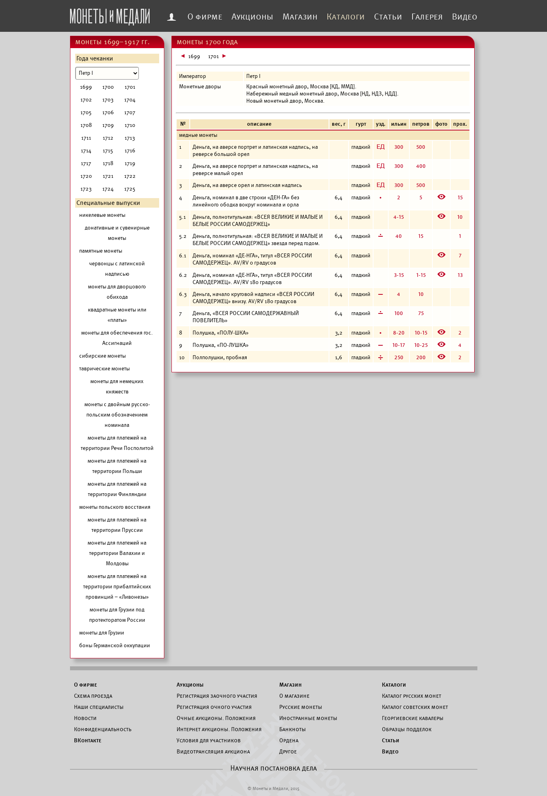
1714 (86, 150)
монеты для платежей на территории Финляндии (117, 489)
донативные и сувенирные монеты (117, 232)
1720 (86, 176)
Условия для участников (209, 740)
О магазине (294, 696)
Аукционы (252, 16)
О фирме (204, 16)
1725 (129, 188)
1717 (86, 163)
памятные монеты (100, 250)
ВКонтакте (87, 740)
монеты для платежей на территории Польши (117, 466)
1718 (108, 163)
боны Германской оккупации (114, 645)
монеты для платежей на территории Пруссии (117, 524)
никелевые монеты (102, 215)
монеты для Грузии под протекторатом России (117, 614)
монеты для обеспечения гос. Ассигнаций (117, 337)
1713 (130, 137)
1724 (108, 188)
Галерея (427, 16)
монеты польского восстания (114, 507)
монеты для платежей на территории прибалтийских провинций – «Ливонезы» (117, 586)
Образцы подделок (407, 729)
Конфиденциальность (102, 729)
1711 (86, 137)
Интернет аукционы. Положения (219, 729)
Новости (85, 718)
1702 (86, 99)
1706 (108, 112)
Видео (464, 16)
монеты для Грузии (101, 632)
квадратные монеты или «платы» (117, 314)
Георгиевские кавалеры (413, 718)
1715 (108, 150)
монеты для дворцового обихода (117, 291)
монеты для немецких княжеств (117, 386)
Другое (288, 751)
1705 (85, 112)
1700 (108, 87)
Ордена (288, 740)
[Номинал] (107, 73)
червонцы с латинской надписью (117, 268)
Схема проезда (93, 696)
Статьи (388, 16)
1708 (86, 125)
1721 (108, 176)
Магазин (299, 16)
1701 (130, 87)
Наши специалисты (99, 707)
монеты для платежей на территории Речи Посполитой (117, 443)
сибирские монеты (102, 355)
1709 (108, 125)
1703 (107, 99)
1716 (130, 150)
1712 (108, 137)
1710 (130, 125)
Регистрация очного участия (214, 707)
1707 (129, 112)
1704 (130, 99)
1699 (86, 87)
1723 (85, 188)
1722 (130, 176)
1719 (130, 163)
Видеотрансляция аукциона (213, 751)
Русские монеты (300, 707)
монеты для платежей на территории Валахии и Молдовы (117, 553)
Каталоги (346, 16)
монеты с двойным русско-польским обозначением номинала (117, 414)
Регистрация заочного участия (217, 696)
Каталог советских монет (415, 707)
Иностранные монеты (308, 718)
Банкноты (292, 729)
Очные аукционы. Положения (216, 718)
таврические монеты (104, 368)
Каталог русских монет (411, 696)
